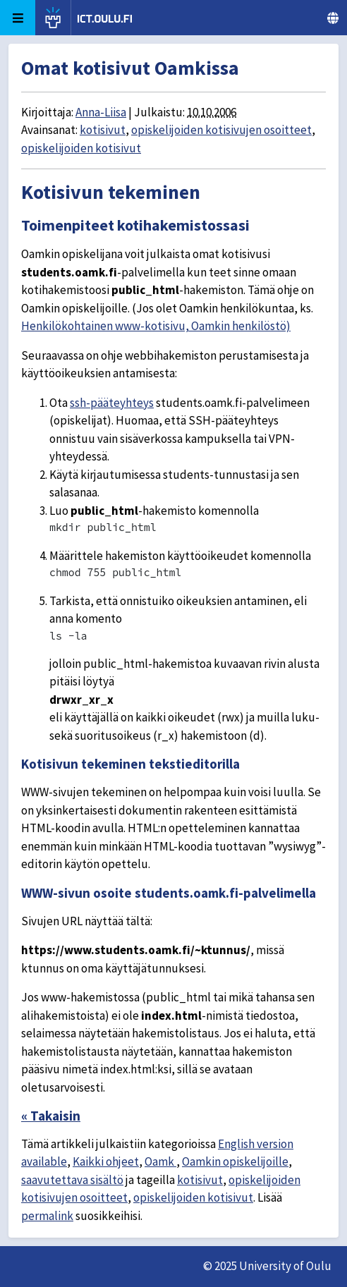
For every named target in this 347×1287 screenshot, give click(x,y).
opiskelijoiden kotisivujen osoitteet (221, 130)
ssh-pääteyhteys (112, 402)
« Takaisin (50, 1115)
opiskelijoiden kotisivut (81, 148)
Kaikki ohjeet (106, 1161)
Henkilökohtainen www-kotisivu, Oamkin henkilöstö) (156, 326)
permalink (47, 1216)
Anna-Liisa (100, 112)
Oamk (160, 1161)
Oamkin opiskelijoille (235, 1161)
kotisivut (103, 130)
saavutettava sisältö (72, 1180)
